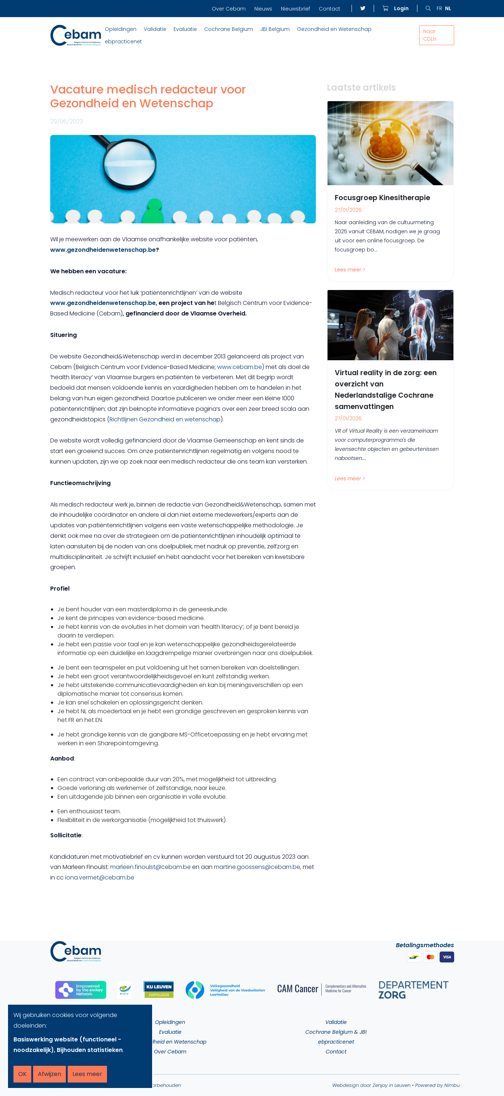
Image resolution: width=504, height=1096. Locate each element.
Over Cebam (229, 8)
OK (22, 1074)
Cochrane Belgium (228, 29)
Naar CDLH (429, 35)
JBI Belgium (275, 29)
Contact (329, 8)
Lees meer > (350, 270)
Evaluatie (185, 29)
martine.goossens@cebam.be (257, 867)
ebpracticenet (123, 41)
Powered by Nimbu (437, 1085)
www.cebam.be (239, 367)
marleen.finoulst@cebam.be (150, 867)
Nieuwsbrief (295, 8)
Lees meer (87, 1074)
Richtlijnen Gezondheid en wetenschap (165, 419)
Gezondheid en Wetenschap (334, 29)
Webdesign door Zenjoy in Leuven (371, 1085)
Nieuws (263, 8)
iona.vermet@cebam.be (99, 877)
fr (439, 8)
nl (448, 8)
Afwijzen (49, 1074)
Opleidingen (120, 29)
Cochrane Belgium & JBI (335, 1032)
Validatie (155, 29)
